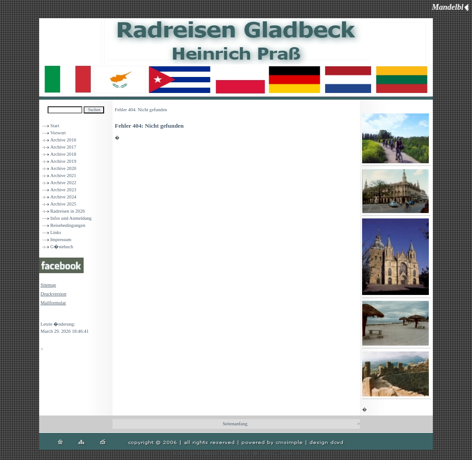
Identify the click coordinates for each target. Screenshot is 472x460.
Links (55, 232)
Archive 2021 (63, 175)
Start (54, 125)
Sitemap (48, 284)
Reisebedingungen (67, 225)
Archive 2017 (63, 147)
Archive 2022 (63, 182)
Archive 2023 (63, 189)
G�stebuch (61, 246)
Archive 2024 (63, 196)
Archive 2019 (63, 161)
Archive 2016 (63, 139)
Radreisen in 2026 (67, 211)
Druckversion (53, 293)
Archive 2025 (63, 204)
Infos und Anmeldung (71, 218)
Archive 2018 (63, 154)
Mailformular (53, 302)
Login (46, 315)
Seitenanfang (234, 423)
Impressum (60, 239)
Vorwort (58, 132)
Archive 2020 (63, 168)
